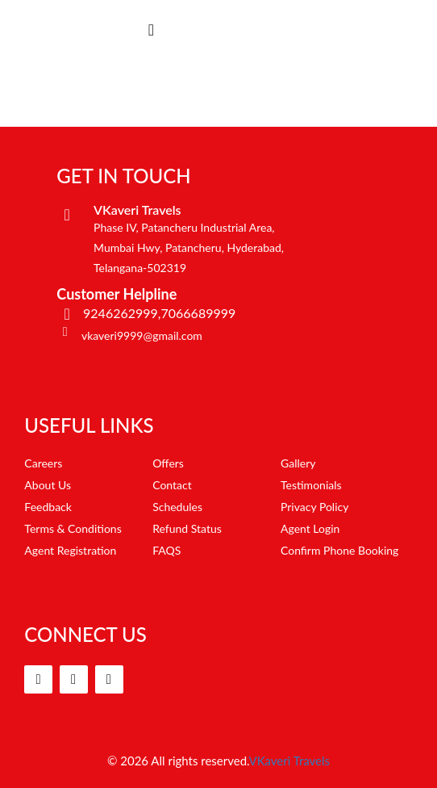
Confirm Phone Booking (339, 550)
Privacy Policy (314, 506)
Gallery (298, 463)
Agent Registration (70, 550)
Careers (43, 463)
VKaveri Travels (290, 760)
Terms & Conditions (72, 528)
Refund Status (187, 528)
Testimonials (311, 485)
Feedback (48, 506)
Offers (168, 463)
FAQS (166, 550)
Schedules (177, 506)
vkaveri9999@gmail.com (141, 335)
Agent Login (310, 528)
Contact (172, 485)
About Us (47, 485)
